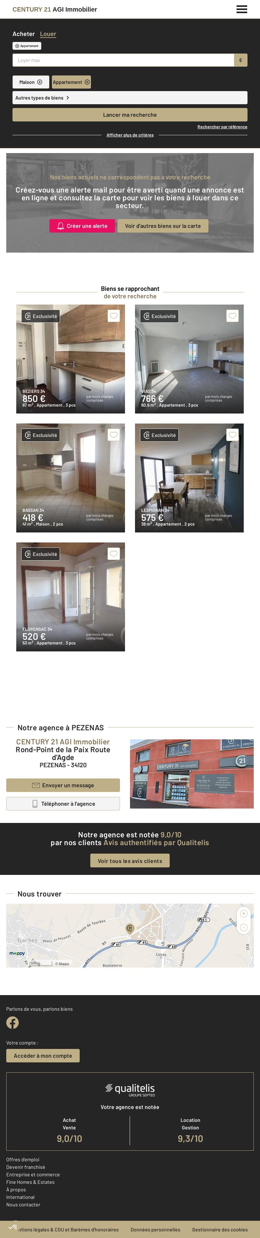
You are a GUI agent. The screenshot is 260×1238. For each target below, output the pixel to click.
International (20, 1197)
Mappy (64, 964)
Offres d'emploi (22, 1159)
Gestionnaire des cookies (220, 1229)
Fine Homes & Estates (30, 1182)
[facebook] (12, 1022)
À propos (16, 1189)
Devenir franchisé (25, 1167)
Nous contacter (23, 1204)
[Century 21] (54, 9)
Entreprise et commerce (33, 1174)
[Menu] (242, 8)
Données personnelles (155, 1229)
